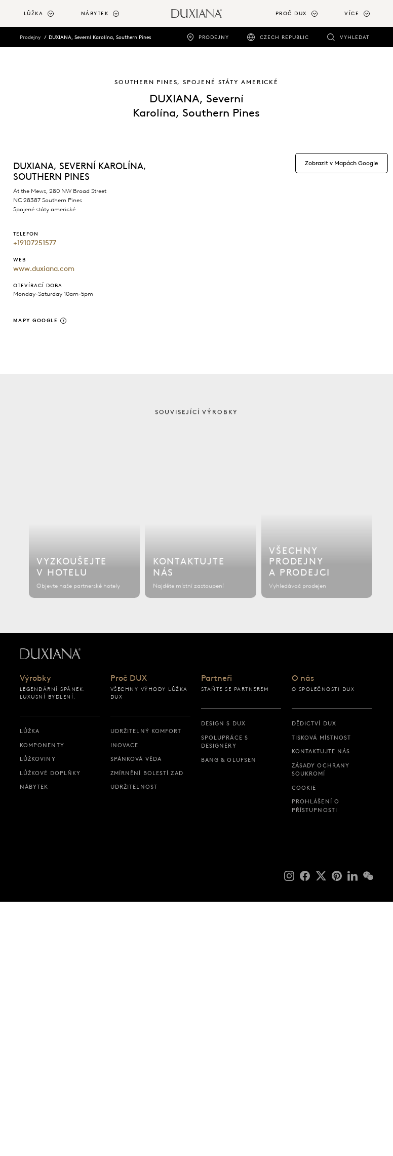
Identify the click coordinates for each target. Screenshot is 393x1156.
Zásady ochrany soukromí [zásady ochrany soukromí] (320, 770)
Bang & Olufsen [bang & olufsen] (228, 759)
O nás (303, 678)
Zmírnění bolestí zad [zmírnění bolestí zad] (146, 773)
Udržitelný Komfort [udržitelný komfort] (146, 731)
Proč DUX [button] (291, 14)
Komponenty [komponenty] (42, 745)
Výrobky (35, 678)
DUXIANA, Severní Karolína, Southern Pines (100, 36)
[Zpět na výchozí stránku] (196, 13)
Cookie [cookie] (304, 787)
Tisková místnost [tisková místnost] (321, 737)
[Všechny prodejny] (316, 532)
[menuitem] (48, 14)
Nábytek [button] (95, 14)
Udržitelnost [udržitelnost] (134, 786)
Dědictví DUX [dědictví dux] (314, 723)
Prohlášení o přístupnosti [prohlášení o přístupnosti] (315, 806)
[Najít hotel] (84, 532)
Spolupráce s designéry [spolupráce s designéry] (224, 742)
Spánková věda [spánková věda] (136, 758)
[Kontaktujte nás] (200, 532)
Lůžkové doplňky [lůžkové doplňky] (50, 773)
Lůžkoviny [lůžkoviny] (38, 758)
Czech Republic (284, 37)
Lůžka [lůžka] (30, 731)
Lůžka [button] (34, 14)
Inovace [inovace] (124, 745)
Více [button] (351, 14)
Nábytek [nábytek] (34, 786)
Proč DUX (128, 678)
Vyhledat (354, 37)
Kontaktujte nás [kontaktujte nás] (321, 751)
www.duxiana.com (43, 268)
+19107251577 (34, 243)
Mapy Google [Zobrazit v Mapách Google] (35, 320)
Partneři (216, 678)
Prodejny (214, 37)
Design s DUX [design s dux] (223, 723)
